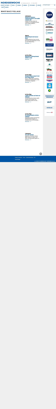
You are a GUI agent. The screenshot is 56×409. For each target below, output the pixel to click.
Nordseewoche (10, 2)
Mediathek (6, 7)
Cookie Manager (17, 159)
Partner (38, 5)
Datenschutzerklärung (29, 157)
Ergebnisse (25, 5)
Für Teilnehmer (32, 5)
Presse (2, 7)
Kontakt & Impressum (18, 157)
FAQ (34, 157)
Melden (13, 5)
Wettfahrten (7, 5)
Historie (2, 5)
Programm (19, 5)
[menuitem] (2, 5)
